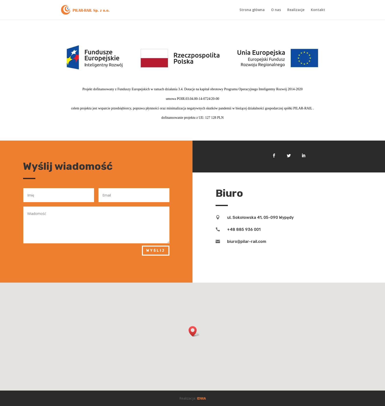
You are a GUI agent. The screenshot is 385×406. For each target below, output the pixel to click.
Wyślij (155, 251)
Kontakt (318, 10)
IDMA (201, 398)
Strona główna (252, 10)
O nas (276, 10)
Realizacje (295, 10)
